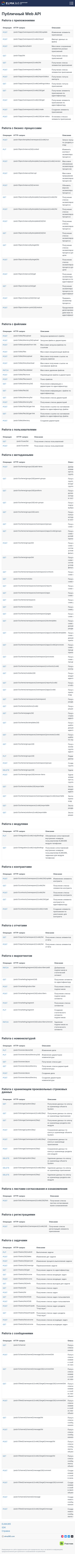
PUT (4, 149)
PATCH (5, 370)
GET (4, 56)
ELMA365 (6, 1524)
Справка (6, 1531)
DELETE (6, 770)
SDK (4, 1527)
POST (5, 32)
